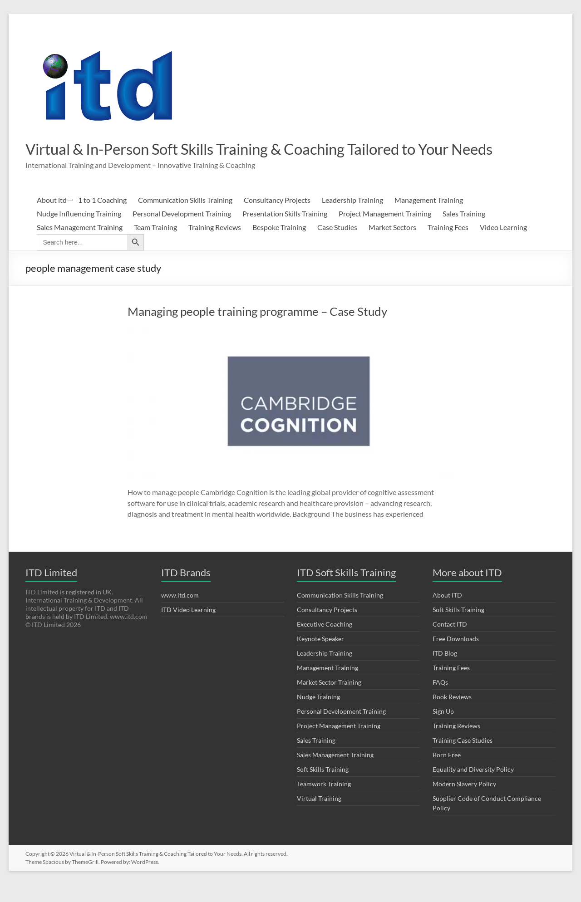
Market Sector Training (329, 700)
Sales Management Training (80, 244)
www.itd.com (180, 613)
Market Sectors (392, 244)
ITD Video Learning (188, 627)
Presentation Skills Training (284, 231)
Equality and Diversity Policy (473, 787)
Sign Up (443, 729)
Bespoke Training (279, 244)
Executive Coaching (324, 642)
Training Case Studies (462, 758)
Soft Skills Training (323, 787)
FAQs (440, 700)
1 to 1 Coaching (102, 217)
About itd (52, 217)
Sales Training (464, 231)
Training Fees (448, 244)
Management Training (428, 217)
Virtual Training (319, 816)
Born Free (447, 772)
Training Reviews (214, 244)
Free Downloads (456, 656)
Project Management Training (385, 231)
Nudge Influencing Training (79, 231)
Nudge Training (318, 714)
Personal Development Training (182, 231)
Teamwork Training (324, 801)
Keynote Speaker (320, 656)
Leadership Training (352, 217)
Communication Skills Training (185, 217)
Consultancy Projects (277, 217)
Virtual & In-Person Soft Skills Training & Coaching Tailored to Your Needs (260, 157)
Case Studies (337, 244)
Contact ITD (450, 642)
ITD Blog (445, 671)
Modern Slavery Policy (464, 801)
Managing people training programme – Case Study (257, 329)
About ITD (447, 613)
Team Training (155, 244)
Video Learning (503, 244)
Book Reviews (452, 714)
